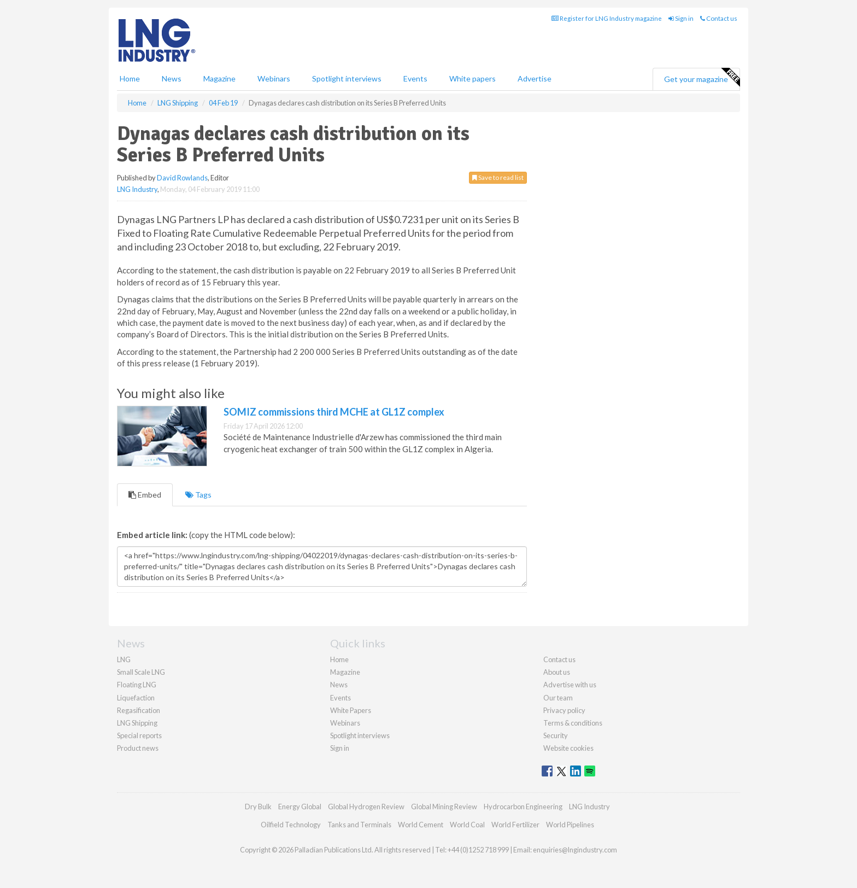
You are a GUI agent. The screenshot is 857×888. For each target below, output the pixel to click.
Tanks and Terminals (359, 824)
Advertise (534, 78)
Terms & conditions (572, 722)
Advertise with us (569, 684)
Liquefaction (136, 697)
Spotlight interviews (346, 78)
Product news (138, 748)
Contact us (718, 18)
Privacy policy (564, 710)
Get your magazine (701, 77)
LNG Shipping (137, 722)
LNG (124, 659)
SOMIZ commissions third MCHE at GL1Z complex (334, 412)
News (339, 684)
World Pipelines (570, 824)
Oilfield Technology (291, 824)
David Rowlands (182, 177)
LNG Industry (137, 189)
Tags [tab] (198, 494)
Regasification (138, 710)
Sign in (681, 18)
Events (415, 78)
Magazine (219, 78)
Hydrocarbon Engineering (523, 806)
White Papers (350, 710)
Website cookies (568, 748)
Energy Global (299, 806)
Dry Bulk (258, 806)
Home (130, 78)
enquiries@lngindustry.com (575, 849)
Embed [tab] (144, 494)
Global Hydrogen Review (366, 806)
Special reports (139, 735)
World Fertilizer (515, 824)
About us (556, 672)
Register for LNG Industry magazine (606, 18)
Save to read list (498, 177)
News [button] (171, 78)
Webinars (273, 78)
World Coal (467, 824)
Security (555, 735)
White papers (472, 78)
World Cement (420, 824)
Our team (558, 697)
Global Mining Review (444, 806)
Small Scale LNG (141, 672)
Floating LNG (136, 684)
